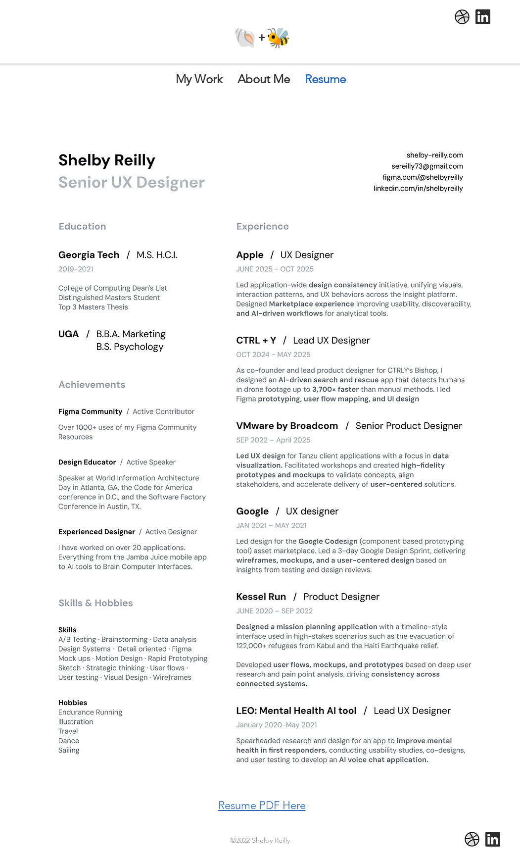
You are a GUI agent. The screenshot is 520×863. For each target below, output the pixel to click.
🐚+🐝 (262, 37)
